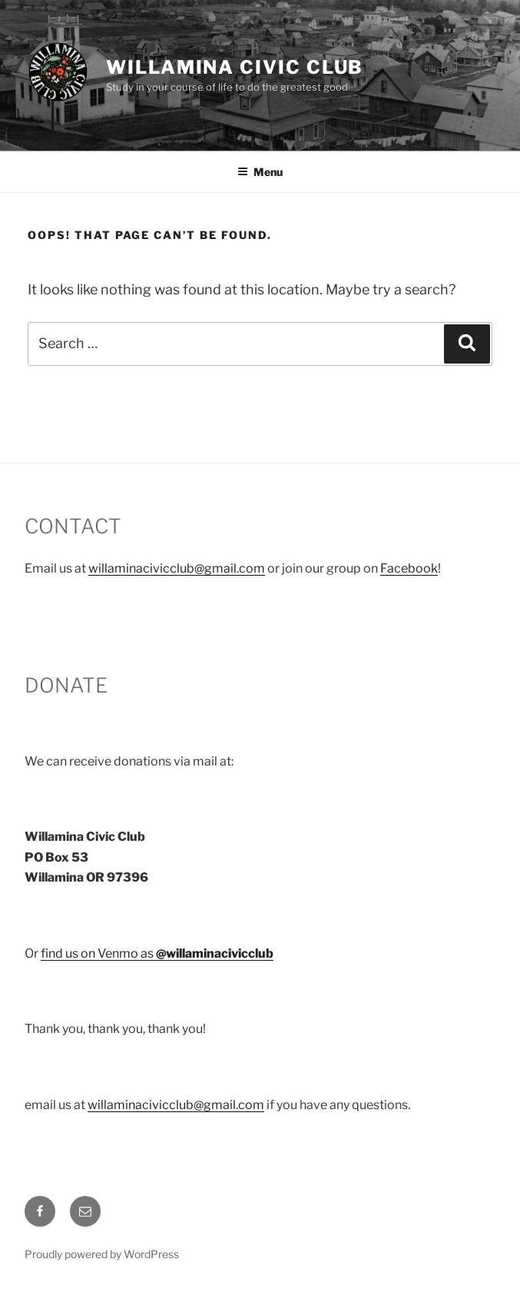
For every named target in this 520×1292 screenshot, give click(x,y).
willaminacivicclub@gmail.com (176, 568)
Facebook (409, 568)
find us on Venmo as (157, 953)
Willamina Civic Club (234, 67)
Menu (260, 171)
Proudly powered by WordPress (102, 1253)
